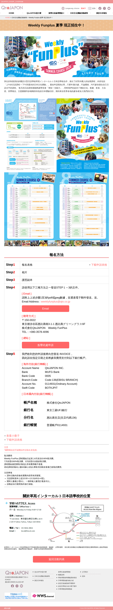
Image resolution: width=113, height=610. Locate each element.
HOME (11, 13)
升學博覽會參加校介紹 (66, 580)
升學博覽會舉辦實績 (65, 589)
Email (45, 308)
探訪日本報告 (101, 13)
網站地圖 (7, 608)
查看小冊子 (13, 435)
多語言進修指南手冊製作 (66, 583)
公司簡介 (85, 572)
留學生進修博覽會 (56, 13)
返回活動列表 (56, 559)
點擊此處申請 (45, 345)
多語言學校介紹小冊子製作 (67, 586)
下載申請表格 (99, 264)
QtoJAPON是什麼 (34, 13)
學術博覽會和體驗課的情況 (67, 577)
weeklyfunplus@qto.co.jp (55, 301)
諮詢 (83, 576)
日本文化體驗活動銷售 (79, 13)
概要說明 (61, 575)
